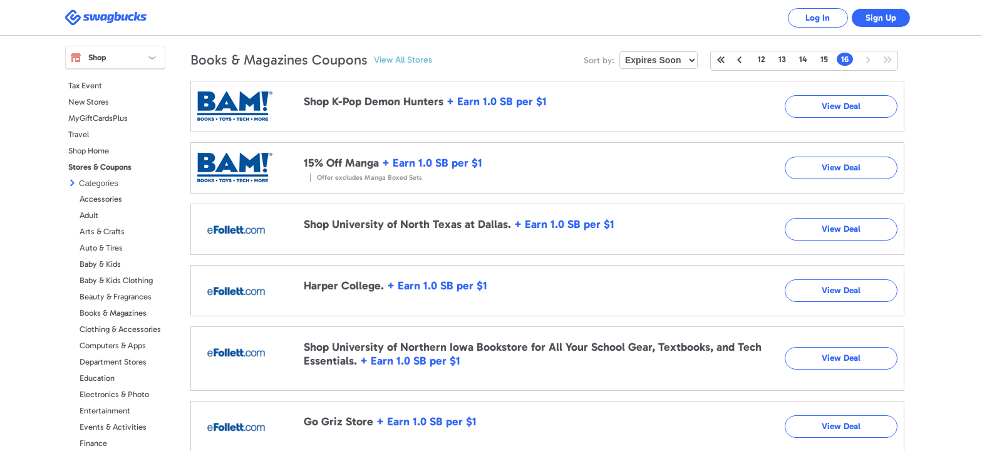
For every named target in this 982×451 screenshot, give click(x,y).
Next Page (868, 60)
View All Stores (403, 59)
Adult (89, 215)
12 (761, 59)
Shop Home (88, 150)
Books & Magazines (113, 313)
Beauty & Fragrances (116, 296)
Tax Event (85, 85)
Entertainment (105, 410)
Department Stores (113, 361)
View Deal (841, 106)
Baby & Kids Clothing (116, 280)
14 (803, 59)
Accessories (101, 199)
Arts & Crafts (102, 231)
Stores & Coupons (100, 167)
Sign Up (879, 18)
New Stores (88, 101)
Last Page (888, 60)
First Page (720, 60)
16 (845, 59)
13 (782, 59)
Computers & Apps (113, 345)
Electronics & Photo (114, 394)
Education (97, 378)
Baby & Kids (100, 264)
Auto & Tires (101, 247)
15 (824, 59)
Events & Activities (113, 427)
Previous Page (739, 60)
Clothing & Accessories (120, 329)
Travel (78, 134)
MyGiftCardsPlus (98, 118)
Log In (814, 18)
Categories (98, 183)
